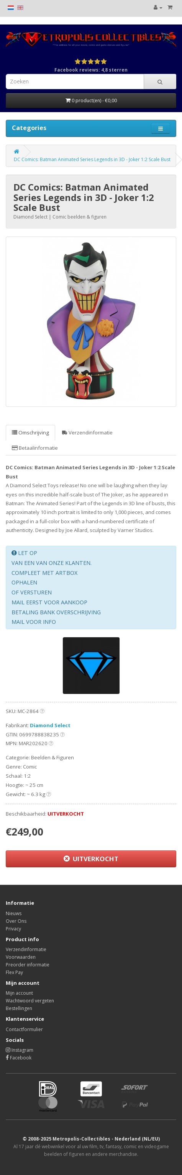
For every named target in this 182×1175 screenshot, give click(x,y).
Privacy (13, 928)
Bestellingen (19, 1008)
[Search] (160, 81)
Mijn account (19, 993)
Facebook (18, 1057)
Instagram (19, 1050)
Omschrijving (30, 432)
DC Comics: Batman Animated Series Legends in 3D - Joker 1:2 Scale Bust (92, 159)
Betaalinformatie (35, 447)
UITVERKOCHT (91, 858)
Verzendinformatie (87, 432)
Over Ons (16, 921)
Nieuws (13, 913)
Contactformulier (24, 1029)
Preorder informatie (27, 964)
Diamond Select (50, 725)
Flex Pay (14, 972)
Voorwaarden (21, 957)
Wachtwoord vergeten (30, 1000)
